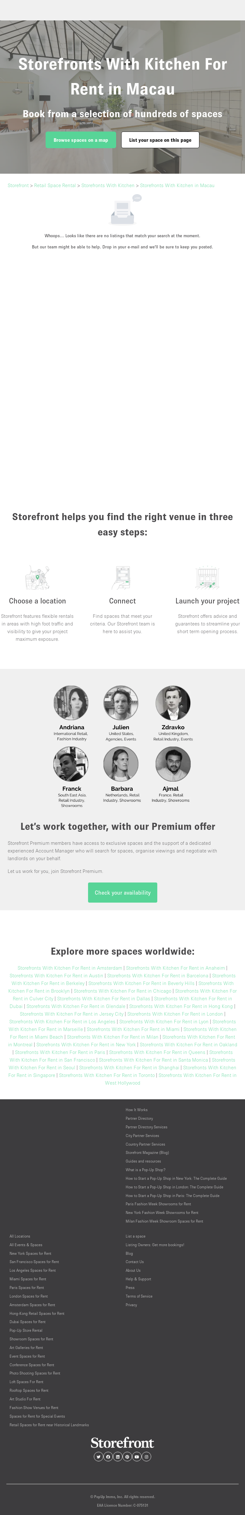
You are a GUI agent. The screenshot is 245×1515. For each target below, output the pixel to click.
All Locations (20, 1236)
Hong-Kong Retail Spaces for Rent (37, 1313)
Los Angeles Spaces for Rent (33, 1270)
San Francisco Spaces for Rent (34, 1262)
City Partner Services (142, 1135)
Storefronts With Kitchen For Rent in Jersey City (71, 1014)
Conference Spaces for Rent (32, 1365)
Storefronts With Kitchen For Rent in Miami (133, 1029)
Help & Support (138, 1279)
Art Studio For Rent (25, 1399)
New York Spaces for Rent (30, 1253)
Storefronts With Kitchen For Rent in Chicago (122, 991)
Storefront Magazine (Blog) (147, 1152)
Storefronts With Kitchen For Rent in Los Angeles (62, 1021)
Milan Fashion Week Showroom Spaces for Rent (164, 1221)
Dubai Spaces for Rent (28, 1322)
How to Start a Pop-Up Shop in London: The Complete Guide (174, 1187)
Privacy (131, 1305)
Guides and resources (143, 1161)
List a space (135, 1236)
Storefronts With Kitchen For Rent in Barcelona (157, 975)
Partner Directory (139, 1118)
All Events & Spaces (26, 1245)
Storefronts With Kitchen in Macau (177, 185)
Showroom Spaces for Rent (31, 1339)
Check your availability (123, 892)
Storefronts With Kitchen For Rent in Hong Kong (181, 1006)
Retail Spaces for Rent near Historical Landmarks (49, 1425)
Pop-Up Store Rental (26, 1330)
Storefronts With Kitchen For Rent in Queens (157, 1052)
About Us (133, 1270)
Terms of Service (139, 1296)
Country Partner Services (145, 1144)
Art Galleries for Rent (26, 1347)
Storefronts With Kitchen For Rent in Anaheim (175, 968)
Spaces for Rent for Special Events (37, 1416)
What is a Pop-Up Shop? (146, 1170)
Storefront (18, 185)
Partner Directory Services (146, 1127)
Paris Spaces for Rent (27, 1287)
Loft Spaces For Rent (26, 1382)
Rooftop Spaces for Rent (29, 1390)
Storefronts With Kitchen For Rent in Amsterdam (70, 968)
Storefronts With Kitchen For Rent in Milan (113, 1037)
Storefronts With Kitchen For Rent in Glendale (75, 1006)
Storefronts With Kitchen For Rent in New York (86, 1044)
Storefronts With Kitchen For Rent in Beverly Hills (141, 983)
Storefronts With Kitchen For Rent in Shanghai (129, 1067)
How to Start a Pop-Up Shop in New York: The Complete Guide (176, 1178)
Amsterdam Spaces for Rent (32, 1305)
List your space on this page (160, 140)
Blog (129, 1253)
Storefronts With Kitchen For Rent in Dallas (103, 998)
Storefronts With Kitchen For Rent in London (175, 1014)
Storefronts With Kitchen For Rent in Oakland (188, 1044)
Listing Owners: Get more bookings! (155, 1245)
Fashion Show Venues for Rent (34, 1407)
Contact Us (135, 1262)
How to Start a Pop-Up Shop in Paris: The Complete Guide (172, 1195)
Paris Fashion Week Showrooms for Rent (158, 1204)
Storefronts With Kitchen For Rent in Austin (56, 975)
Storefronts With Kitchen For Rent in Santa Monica (153, 1060)
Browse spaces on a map (81, 140)
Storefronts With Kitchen (108, 185)
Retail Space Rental (55, 185)
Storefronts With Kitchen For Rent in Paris (60, 1052)
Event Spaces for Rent (27, 1356)
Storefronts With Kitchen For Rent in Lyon (164, 1021)
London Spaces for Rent (29, 1296)
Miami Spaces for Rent (28, 1279)
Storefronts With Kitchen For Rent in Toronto (107, 1075)
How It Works (137, 1110)
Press (130, 1287)
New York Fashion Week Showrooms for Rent (162, 1212)
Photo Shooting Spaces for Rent (35, 1373)
